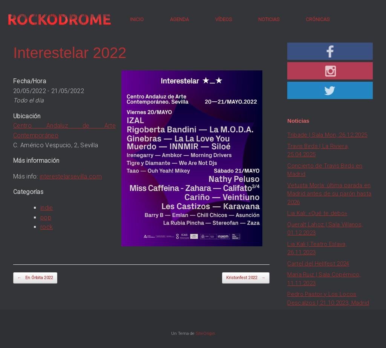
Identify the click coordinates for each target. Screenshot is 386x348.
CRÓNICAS (317, 19)
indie (46, 207)
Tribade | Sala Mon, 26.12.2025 (327, 134)
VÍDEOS (223, 19)
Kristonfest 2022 (245, 278)
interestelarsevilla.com (71, 176)
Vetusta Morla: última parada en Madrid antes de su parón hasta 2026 (329, 194)
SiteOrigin (205, 333)
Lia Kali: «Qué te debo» (317, 213)
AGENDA (179, 19)
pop (45, 217)
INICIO (137, 19)
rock (46, 226)
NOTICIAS (268, 19)
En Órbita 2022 (35, 278)
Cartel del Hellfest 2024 (318, 263)
